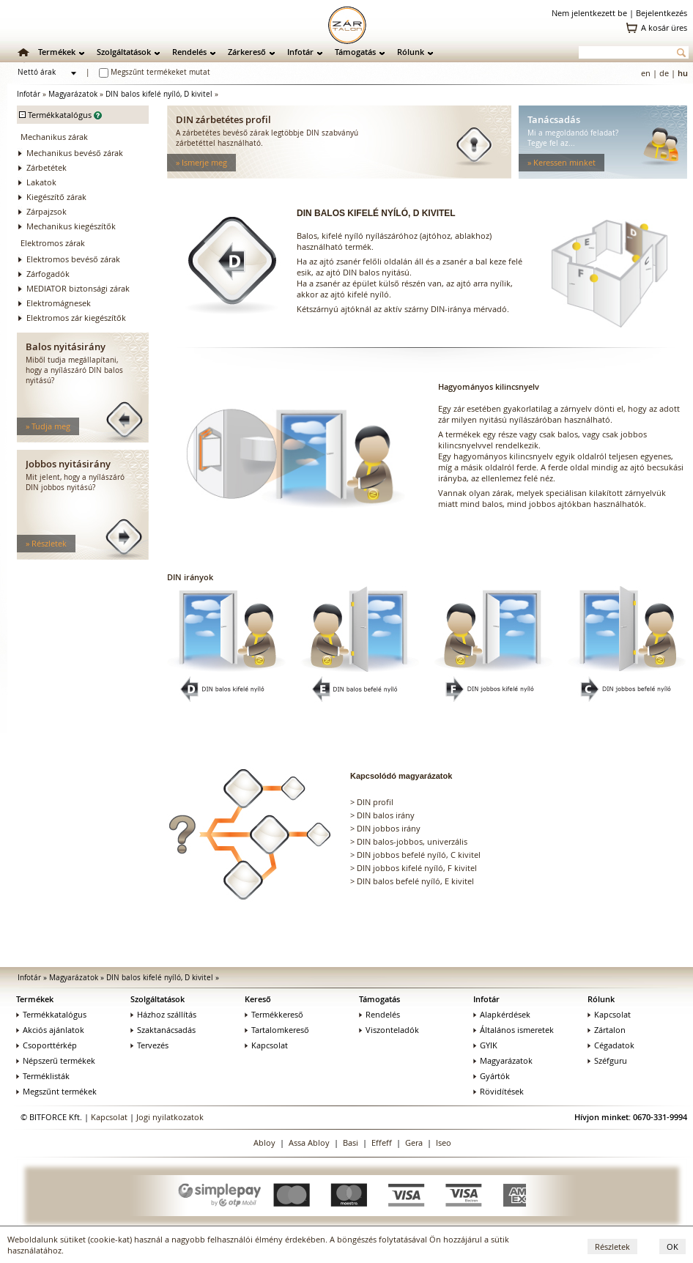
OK (672, 1246)
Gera (414, 1142)
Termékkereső (274, 1014)
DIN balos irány (386, 815)
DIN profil (375, 801)
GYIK (485, 1045)
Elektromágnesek (58, 302)
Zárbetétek (46, 167)
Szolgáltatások (124, 51)
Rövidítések (498, 1091)
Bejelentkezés (661, 12)
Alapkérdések (501, 1014)
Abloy (264, 1142)
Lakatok (41, 182)
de (664, 72)
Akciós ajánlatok (50, 1029)
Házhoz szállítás (163, 1014)
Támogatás (355, 51)
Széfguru (607, 1060)
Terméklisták (43, 1075)
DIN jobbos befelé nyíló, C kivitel (419, 854)
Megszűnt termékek (56, 1091)
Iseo (443, 1142)
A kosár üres (664, 27)
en (646, 72)
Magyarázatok (72, 94)
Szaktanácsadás (163, 1029)
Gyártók (491, 1075)
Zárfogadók (48, 273)
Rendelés (189, 51)
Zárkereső (247, 51)
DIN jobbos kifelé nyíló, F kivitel (417, 867)
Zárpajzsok (46, 211)
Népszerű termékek (55, 1060)
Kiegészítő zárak (56, 196)
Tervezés (149, 1045)
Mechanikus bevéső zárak (74, 152)
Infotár (300, 51)
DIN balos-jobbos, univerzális (412, 841)
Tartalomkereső (277, 1029)
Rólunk (410, 51)
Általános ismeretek (513, 1029)
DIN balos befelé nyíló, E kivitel (415, 880)
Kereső (258, 998)
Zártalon (607, 1029)
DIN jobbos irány (388, 828)
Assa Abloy (309, 1142)
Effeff (381, 1142)
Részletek (612, 1246)
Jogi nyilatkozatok (170, 1116)
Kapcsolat (266, 1045)
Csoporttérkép (46, 1045)
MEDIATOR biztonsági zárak (78, 288)
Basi (350, 1142)
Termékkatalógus (51, 1014)
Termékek (56, 51)
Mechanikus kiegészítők (71, 226)
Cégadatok (611, 1045)
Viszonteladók (389, 1029)
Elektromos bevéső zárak (73, 258)
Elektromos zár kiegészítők (76, 317)
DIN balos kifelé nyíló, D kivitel (158, 94)
